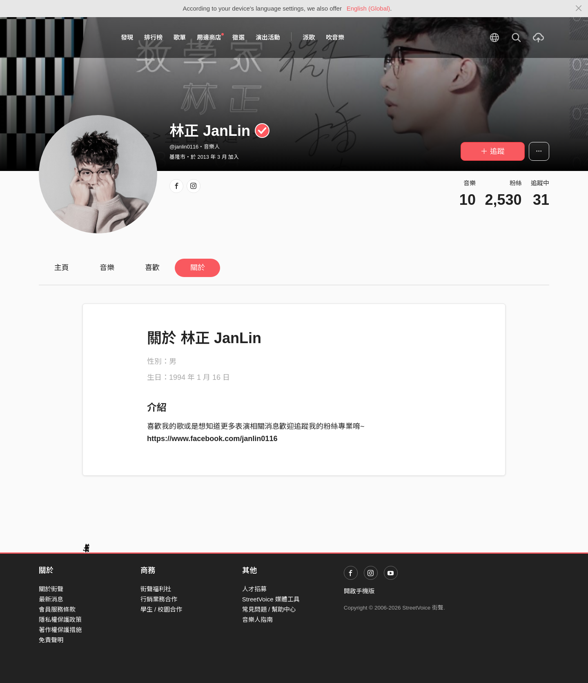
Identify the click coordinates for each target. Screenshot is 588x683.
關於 (197, 268)
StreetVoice (72, 37)
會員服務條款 (57, 609)
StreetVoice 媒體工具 (271, 599)
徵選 (238, 37)
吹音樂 (335, 37)
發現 (127, 37)
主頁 (61, 268)
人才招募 (254, 588)
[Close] (579, 8)
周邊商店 (210, 37)
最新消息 (51, 599)
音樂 (107, 268)
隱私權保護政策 (60, 619)
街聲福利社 (155, 588)
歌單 (180, 37)
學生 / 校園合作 (161, 609)
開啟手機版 (359, 591)
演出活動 (268, 37)
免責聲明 (51, 639)
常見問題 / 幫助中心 (269, 609)
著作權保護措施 (60, 629)
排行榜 (153, 37)
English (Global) (368, 8)
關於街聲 (51, 588)
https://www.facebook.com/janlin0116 (212, 439)
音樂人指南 (257, 619)
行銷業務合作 (158, 599)
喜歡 (152, 268)
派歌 (309, 37)
